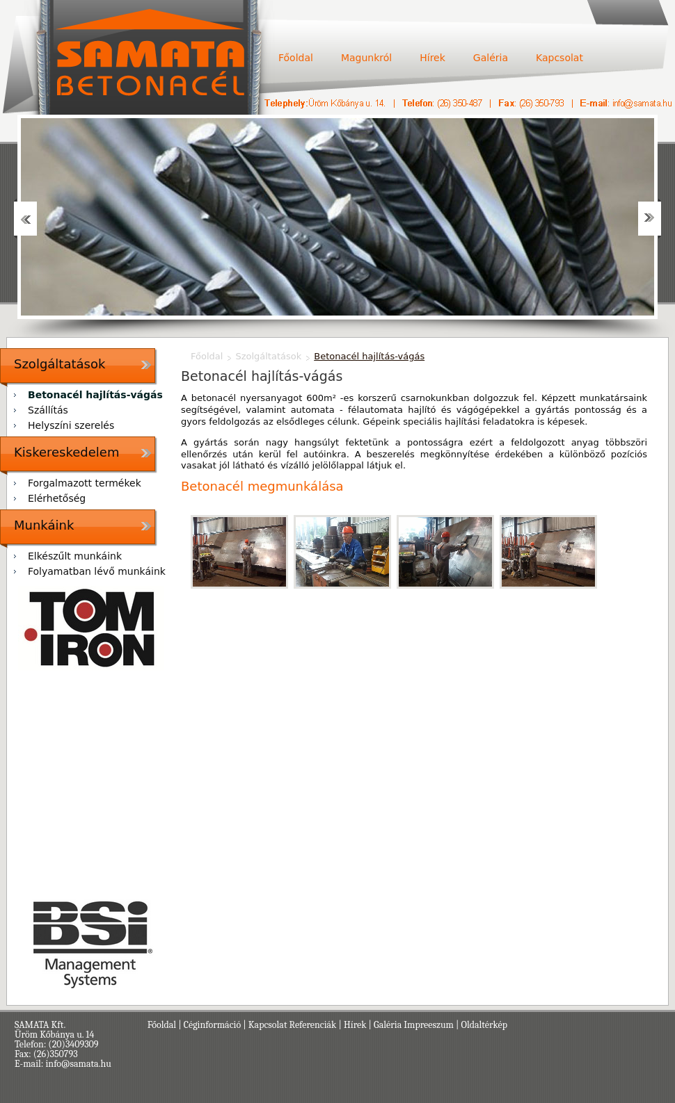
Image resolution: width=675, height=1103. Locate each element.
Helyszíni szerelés (71, 425)
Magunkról (366, 57)
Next (649, 218)
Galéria (490, 57)
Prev (25, 218)
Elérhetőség (57, 498)
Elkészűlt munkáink (75, 556)
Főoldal (295, 57)
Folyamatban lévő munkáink (97, 571)
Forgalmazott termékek (84, 483)
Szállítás (48, 410)
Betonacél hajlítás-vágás (95, 394)
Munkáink (44, 525)
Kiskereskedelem (66, 452)
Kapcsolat (559, 57)
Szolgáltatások (59, 364)
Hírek (432, 57)
